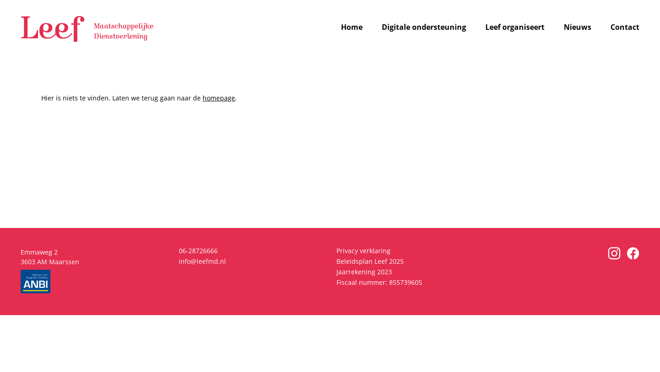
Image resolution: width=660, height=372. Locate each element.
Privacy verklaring (363, 250)
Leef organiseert (514, 27)
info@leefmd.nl (202, 261)
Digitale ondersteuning (424, 27)
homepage (219, 98)
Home (352, 27)
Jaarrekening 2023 (364, 271)
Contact (624, 27)
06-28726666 (198, 250)
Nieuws (577, 27)
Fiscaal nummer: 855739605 (379, 282)
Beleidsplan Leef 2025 (370, 261)
